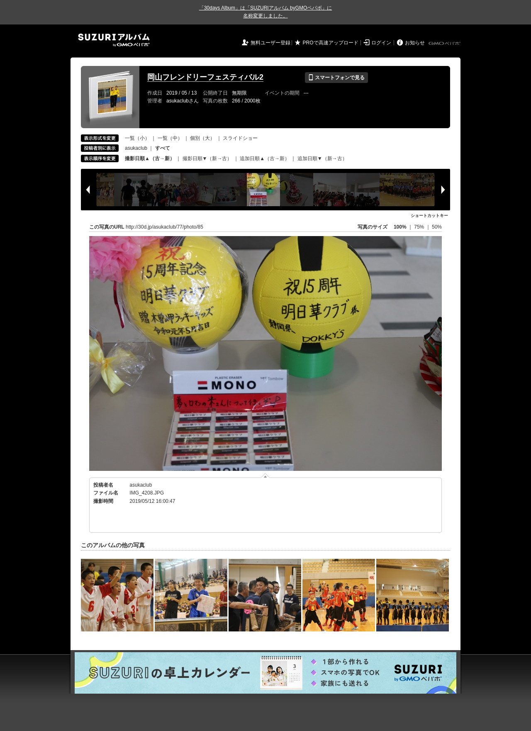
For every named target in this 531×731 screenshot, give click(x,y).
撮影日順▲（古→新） (150, 158)
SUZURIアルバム (114, 40)
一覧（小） (137, 138)
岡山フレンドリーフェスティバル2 (205, 77)
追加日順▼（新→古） (322, 158)
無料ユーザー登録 (270, 43)
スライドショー (240, 138)
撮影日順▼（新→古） (207, 158)
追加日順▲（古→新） (265, 158)
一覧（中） (170, 138)
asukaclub (136, 148)
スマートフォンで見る (336, 77)
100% (400, 227)
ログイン (381, 43)
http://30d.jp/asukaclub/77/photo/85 (164, 227)
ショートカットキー (429, 215)
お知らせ (415, 43)
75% (419, 227)
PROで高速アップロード (330, 43)
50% (437, 227)
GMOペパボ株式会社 (445, 43)
